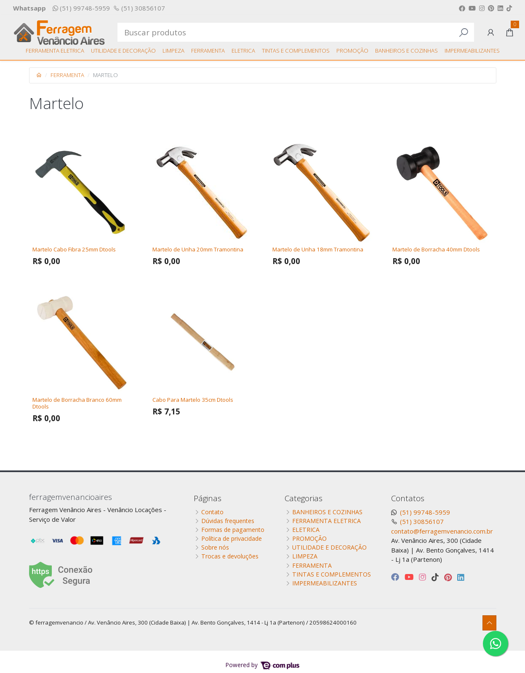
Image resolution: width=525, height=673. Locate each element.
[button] (490, 32)
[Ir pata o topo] (489, 623)
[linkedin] (460, 577)
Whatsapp (29, 8)
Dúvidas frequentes (227, 521)
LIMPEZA (173, 50)
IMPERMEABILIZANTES (472, 50)
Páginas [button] (207, 498)
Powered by (262, 665)
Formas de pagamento (232, 530)
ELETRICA (243, 50)
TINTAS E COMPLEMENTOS (296, 50)
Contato (212, 512)
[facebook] (396, 577)
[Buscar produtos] (295, 32)
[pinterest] (449, 577)
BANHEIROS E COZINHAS (406, 50)
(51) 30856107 (139, 8)
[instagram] (423, 577)
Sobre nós (215, 547)
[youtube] (410, 577)
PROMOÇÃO (352, 50)
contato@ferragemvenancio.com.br (442, 531)
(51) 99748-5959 (81, 8)
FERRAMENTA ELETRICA (55, 50)
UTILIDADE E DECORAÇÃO (123, 50)
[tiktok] (436, 577)
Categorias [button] (303, 498)
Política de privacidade (231, 538)
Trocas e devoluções (230, 556)
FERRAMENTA (208, 50)
